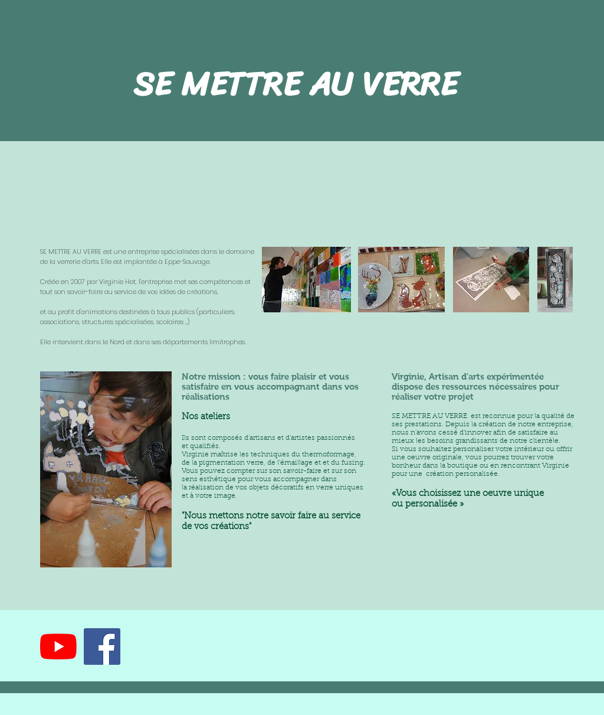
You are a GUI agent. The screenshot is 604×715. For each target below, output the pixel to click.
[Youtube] (58, 646)
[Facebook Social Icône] (102, 646)
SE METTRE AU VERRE (300, 84)
